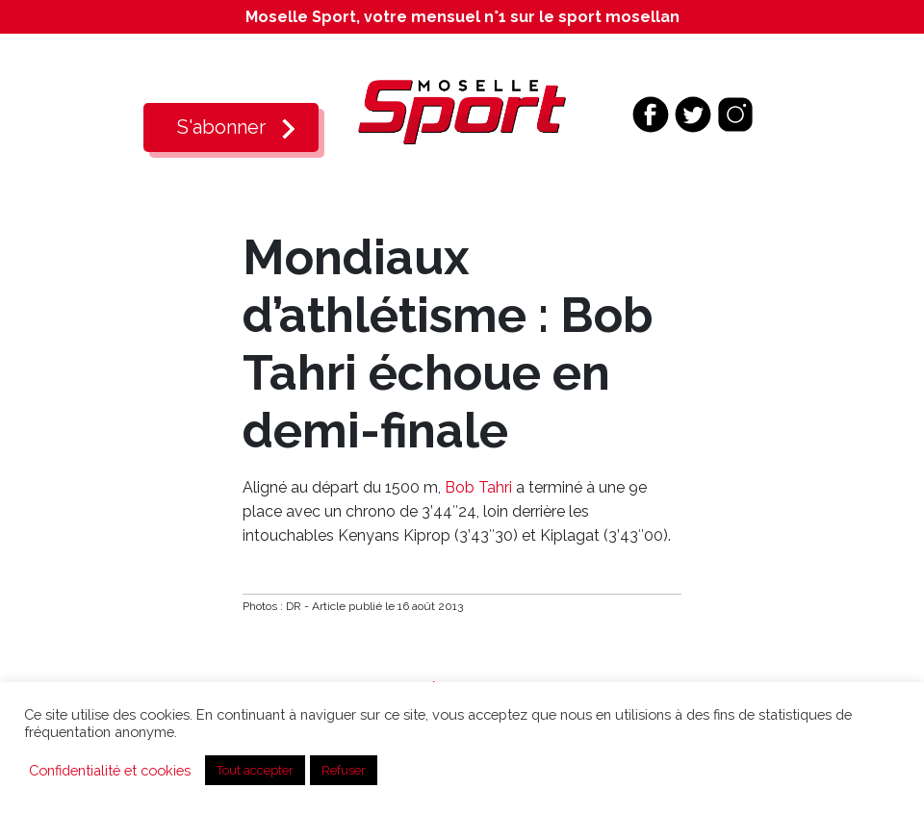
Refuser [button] (343, 770)
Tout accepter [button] (255, 770)
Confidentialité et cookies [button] (110, 770)
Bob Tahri (478, 487)
